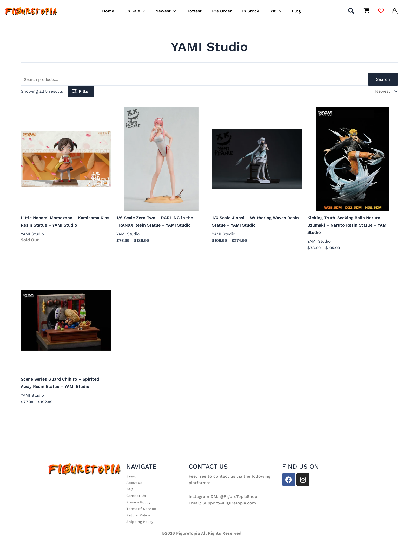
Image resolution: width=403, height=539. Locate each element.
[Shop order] (385, 92)
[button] (147, 11)
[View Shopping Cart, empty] (366, 10)
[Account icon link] (394, 11)
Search (383, 79)
